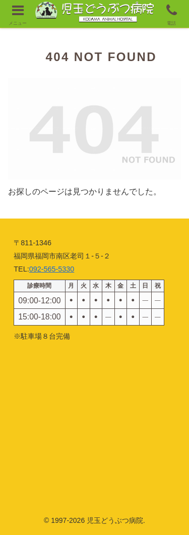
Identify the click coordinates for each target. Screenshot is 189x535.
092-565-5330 (52, 269)
